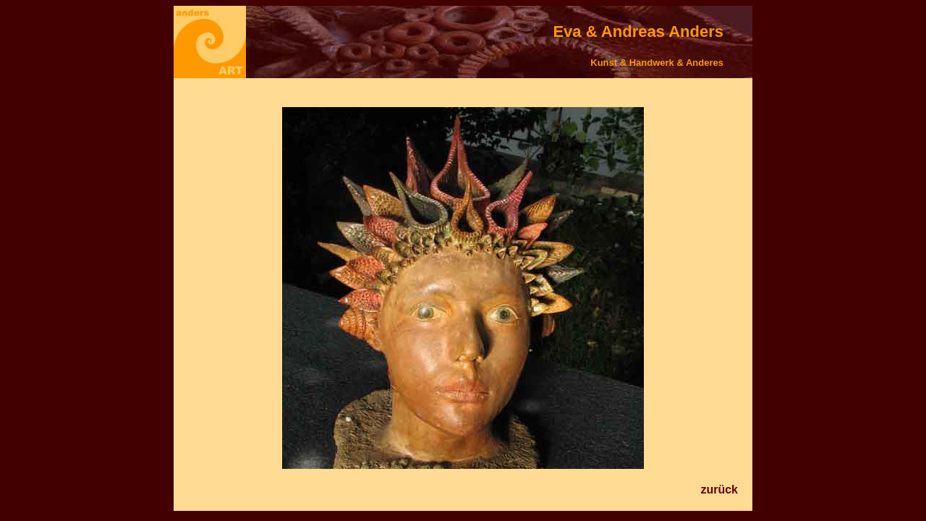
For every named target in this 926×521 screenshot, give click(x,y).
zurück (719, 489)
